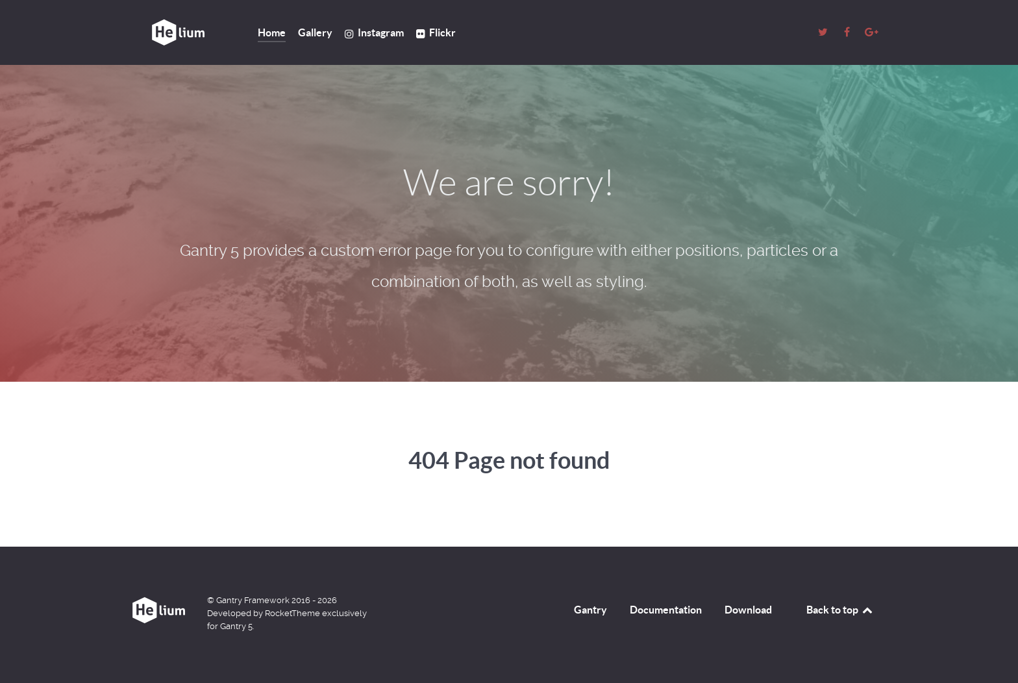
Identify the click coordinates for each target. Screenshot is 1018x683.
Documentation (666, 609)
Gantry (590, 609)
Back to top (840, 609)
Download (748, 609)
